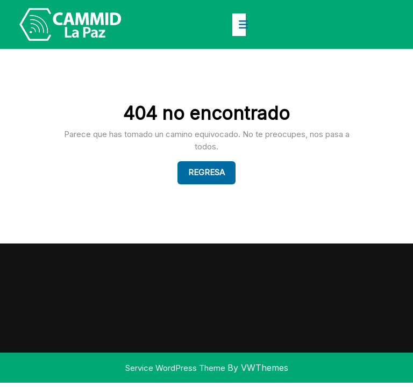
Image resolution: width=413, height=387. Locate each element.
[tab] (239, 24)
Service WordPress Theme (176, 368)
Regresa (212, 171)
